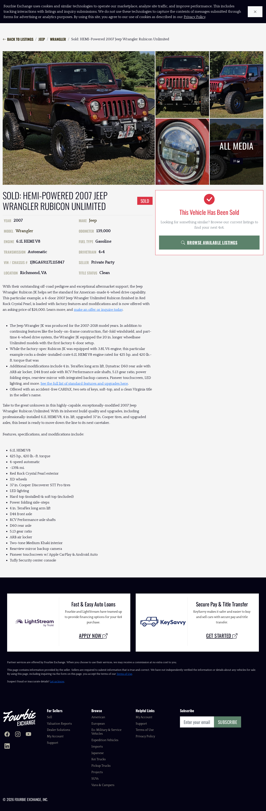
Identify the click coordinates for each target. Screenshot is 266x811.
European (98, 724)
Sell (49, 717)
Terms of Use (124, 674)
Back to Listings (18, 39)
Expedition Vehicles (104, 740)
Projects (97, 772)
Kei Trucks (98, 759)
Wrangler (58, 39)
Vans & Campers (102, 785)
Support (52, 743)
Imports (97, 746)
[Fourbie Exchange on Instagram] (17, 735)
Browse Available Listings (209, 242)
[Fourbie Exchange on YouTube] (28, 735)
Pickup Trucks (101, 766)
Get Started (222, 635)
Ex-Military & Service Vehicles (106, 732)
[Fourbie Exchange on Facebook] (7, 735)
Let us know (57, 681)
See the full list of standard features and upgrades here (84, 384)
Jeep (41, 39)
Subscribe (227, 722)
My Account (55, 736)
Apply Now (93, 635)
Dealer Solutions (58, 730)
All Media (237, 151)
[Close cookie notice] (255, 11)
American (98, 717)
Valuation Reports (59, 724)
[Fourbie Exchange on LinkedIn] (7, 747)
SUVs (95, 779)
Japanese (97, 753)
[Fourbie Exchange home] (19, 717)
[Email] (197, 722)
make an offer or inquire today (98, 310)
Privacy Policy (145, 736)
